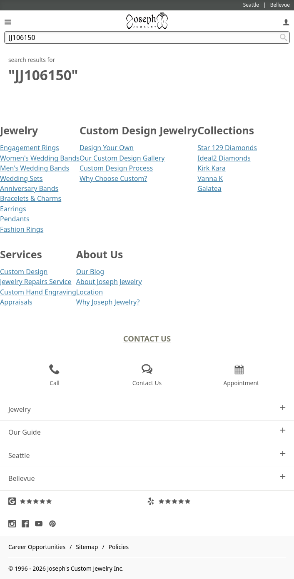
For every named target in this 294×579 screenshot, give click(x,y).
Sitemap (87, 547)
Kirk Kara (211, 168)
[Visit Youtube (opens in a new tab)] (41, 524)
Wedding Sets (21, 178)
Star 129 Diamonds (227, 147)
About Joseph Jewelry (109, 281)
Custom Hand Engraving (38, 292)
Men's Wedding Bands (34, 168)
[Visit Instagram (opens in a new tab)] (14, 524)
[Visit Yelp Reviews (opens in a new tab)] (216, 501)
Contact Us (147, 338)
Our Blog (90, 271)
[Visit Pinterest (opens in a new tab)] (54, 524)
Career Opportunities (36, 547)
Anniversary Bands (29, 188)
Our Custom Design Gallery (122, 158)
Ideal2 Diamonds (224, 158)
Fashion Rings (21, 229)
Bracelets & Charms (30, 198)
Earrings (13, 208)
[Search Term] (147, 37)
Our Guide (147, 432)
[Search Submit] (283, 37)
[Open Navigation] (8, 21)
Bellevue (147, 478)
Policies (119, 547)
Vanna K (210, 178)
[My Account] (286, 21)
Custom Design (23, 271)
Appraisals (16, 302)
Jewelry (147, 409)
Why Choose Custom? (113, 178)
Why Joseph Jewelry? (108, 302)
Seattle (147, 455)
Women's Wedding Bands (40, 158)
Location (89, 292)
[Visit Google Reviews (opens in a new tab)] (77, 501)
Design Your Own (107, 147)
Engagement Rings (29, 147)
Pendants (15, 218)
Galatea (209, 188)
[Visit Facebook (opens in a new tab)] (27, 524)
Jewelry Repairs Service (35, 281)
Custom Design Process (116, 168)
